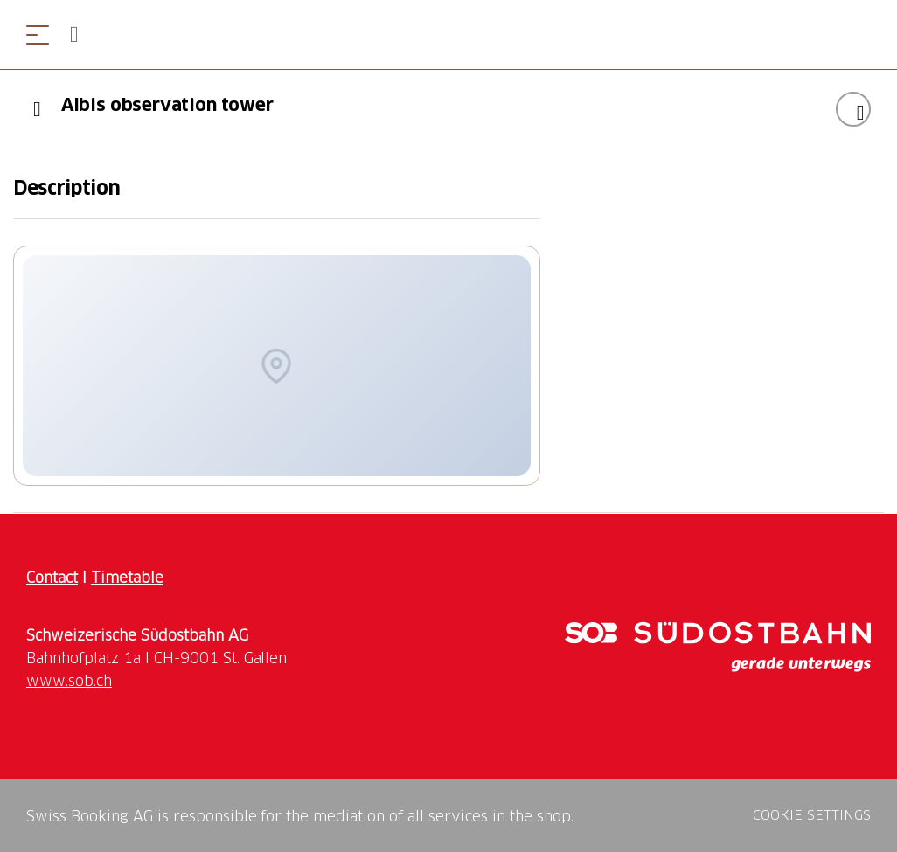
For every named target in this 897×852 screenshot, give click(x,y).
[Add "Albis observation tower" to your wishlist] (853, 109)
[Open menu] (37, 34)
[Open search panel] (81, 34)
